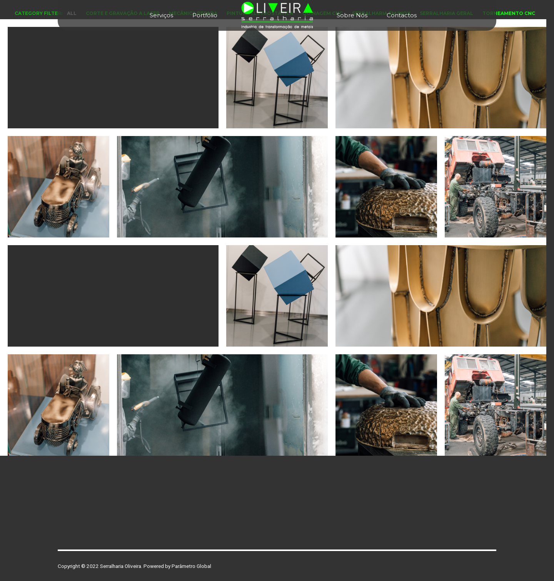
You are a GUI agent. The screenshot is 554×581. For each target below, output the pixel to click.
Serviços (161, 15)
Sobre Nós (352, 15)
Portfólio (204, 15)
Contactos (402, 15)
